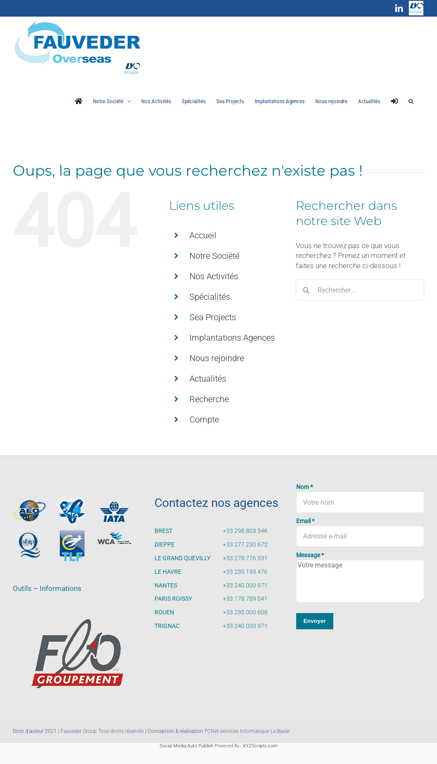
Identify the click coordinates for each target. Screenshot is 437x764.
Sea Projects (212, 317)
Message (310, 555)
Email (305, 521)
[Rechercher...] (360, 290)
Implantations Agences (232, 338)
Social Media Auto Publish (186, 746)
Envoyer (314, 621)
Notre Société (214, 256)
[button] (411, 101)
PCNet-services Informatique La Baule (246, 731)
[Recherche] (306, 290)
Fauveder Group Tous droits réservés (102, 731)
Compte (204, 419)
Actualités (207, 378)
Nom (304, 487)
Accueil (202, 235)
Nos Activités (213, 276)
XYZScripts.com (260, 746)
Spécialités (209, 297)
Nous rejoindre (216, 358)
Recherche (209, 399)
